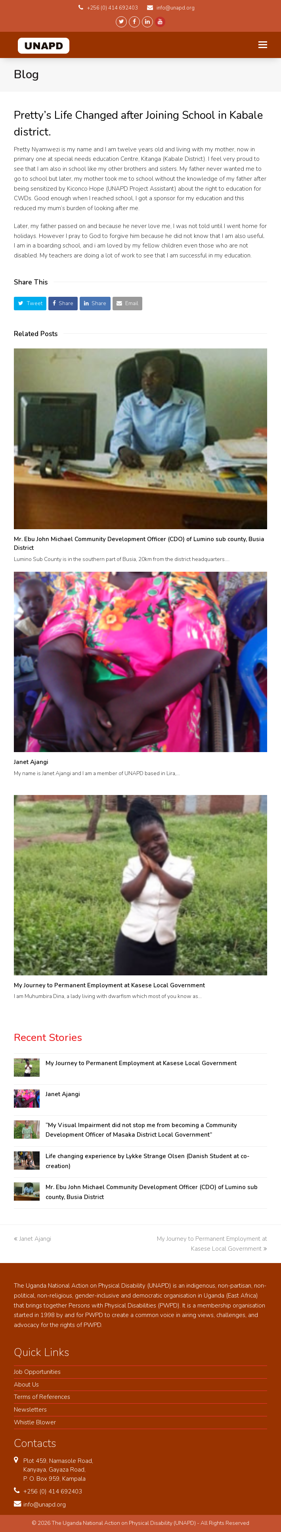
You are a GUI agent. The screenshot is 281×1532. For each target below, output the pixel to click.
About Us (26, 1385)
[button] (30, 303)
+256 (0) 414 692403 (52, 1491)
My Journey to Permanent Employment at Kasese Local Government (109, 985)
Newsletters (30, 1410)
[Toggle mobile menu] (262, 45)
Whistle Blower (35, 1422)
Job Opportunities (37, 1372)
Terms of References (42, 1397)
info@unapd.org (44, 1505)
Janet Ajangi (31, 762)
